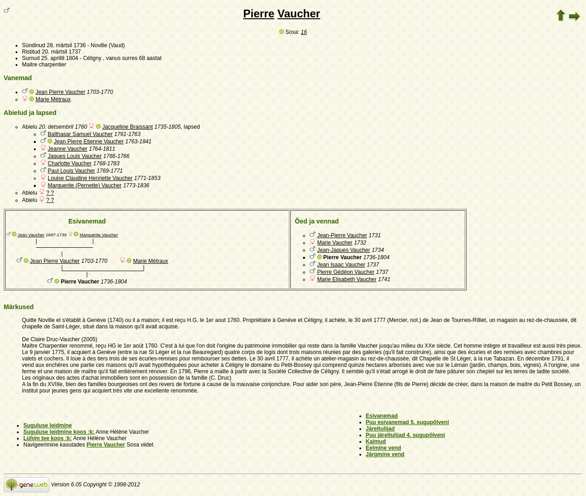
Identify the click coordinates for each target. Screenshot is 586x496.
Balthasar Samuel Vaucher (80, 134)
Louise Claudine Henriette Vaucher (90, 178)
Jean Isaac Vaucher (341, 265)
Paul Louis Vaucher (71, 171)
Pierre (258, 13)
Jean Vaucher (30, 234)
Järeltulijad (380, 428)
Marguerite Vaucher (99, 234)
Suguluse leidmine (47, 425)
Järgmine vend (385, 454)
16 (304, 32)
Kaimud (376, 441)
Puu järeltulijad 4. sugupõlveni (405, 435)
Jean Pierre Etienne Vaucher (89, 141)
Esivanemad (382, 416)
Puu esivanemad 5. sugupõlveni (407, 422)
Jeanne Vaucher (67, 149)
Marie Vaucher (335, 243)
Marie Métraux (53, 99)
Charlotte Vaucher (70, 163)
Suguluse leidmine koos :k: (58, 432)
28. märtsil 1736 (66, 45)
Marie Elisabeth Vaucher (347, 279)
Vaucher (298, 13)
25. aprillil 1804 (59, 58)
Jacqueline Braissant (127, 127)
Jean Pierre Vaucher (61, 92)
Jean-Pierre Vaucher (342, 235)
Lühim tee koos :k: (47, 438)
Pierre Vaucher (106, 444)
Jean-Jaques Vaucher (343, 250)
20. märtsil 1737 (61, 52)
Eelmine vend (383, 448)
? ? (50, 193)
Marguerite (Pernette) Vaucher (84, 185)
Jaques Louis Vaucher (75, 156)
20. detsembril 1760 (63, 127)
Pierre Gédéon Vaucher (345, 272)
